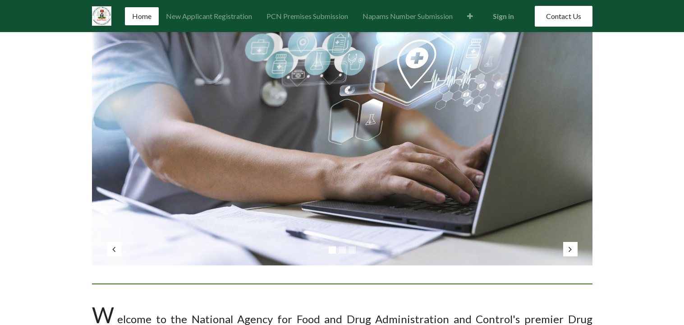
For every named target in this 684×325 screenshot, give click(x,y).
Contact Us (563, 16)
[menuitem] (142, 16)
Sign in (503, 16)
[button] (470, 16)
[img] (127, 144)
